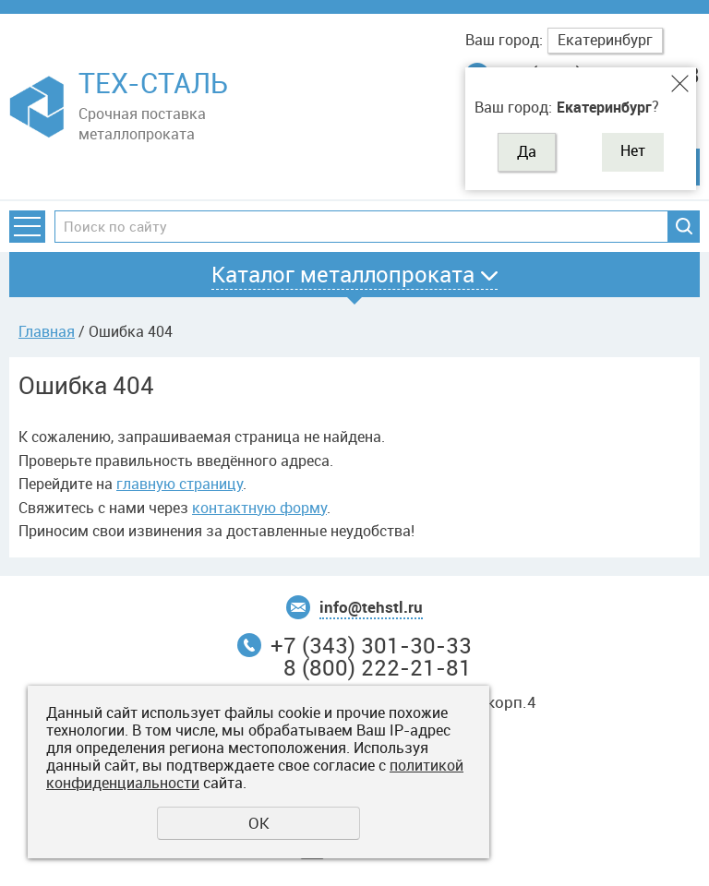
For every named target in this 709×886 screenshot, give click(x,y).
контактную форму (259, 507)
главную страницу (179, 483)
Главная (46, 331)
